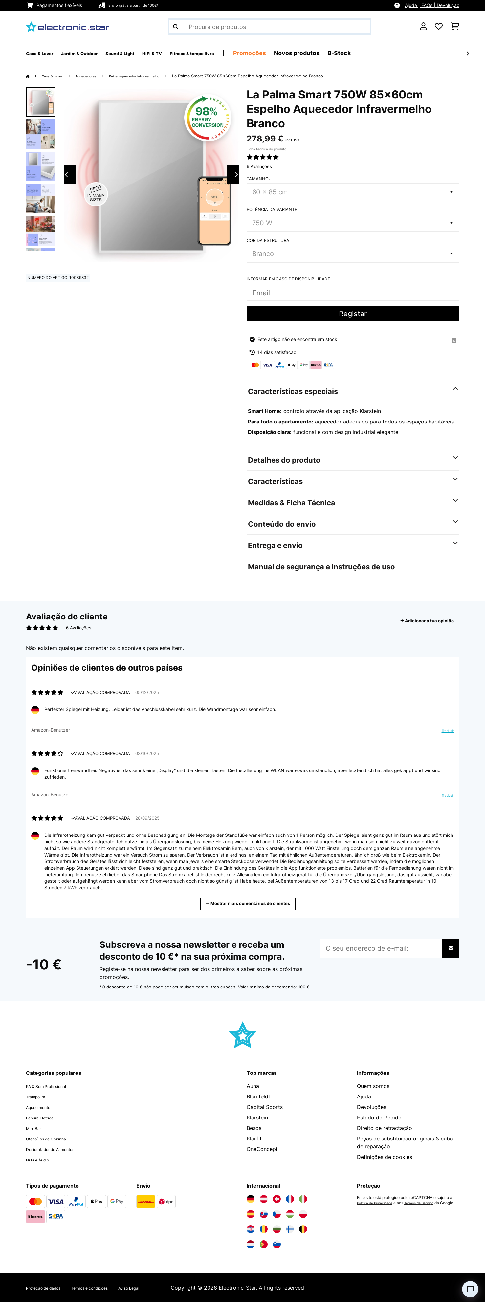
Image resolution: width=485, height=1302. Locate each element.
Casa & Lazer (56, 75)
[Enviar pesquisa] (175, 27)
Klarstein (257, 1117)
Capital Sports (265, 1107)
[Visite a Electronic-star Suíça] (277, 1199)
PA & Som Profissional (53, 1086)
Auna (253, 1086)
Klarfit (254, 1138)
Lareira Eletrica (44, 1117)
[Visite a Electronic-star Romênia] (264, 1229)
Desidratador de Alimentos (59, 1149)
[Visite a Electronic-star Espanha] (250, 1214)
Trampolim (39, 1096)
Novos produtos (352, 53)
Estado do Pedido (379, 1117)
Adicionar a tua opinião (418, 621)
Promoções (305, 53)
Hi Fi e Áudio (42, 1159)
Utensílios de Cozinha (53, 1138)
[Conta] (423, 27)
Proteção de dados (50, 1287)
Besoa (254, 1128)
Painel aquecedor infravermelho (156, 75)
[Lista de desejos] (439, 27)
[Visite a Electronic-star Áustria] (264, 1199)
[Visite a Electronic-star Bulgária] (277, 1229)
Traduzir (444, 733)
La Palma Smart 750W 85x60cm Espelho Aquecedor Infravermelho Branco (276, 75)
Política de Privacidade (378, 1203)
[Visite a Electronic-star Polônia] (303, 1214)
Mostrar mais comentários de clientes (250, 903)
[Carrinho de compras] (455, 27)
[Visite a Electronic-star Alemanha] (250, 1199)
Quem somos (373, 1086)
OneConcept (262, 1149)
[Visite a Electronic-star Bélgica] (303, 1229)
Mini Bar (36, 1128)
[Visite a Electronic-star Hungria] (290, 1214)
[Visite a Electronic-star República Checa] (277, 1214)
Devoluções (371, 1107)
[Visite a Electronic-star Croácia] (250, 1229)
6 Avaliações (259, 166)
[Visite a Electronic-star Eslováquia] (264, 1214)
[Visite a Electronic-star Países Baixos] (250, 1244)
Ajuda (364, 1096)
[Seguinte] (468, 53)
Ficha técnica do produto (266, 149)
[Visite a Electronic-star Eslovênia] (277, 1244)
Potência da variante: (272, 209)
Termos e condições (109, 1287)
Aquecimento (42, 1107)
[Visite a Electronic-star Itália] (303, 1199)
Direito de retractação (384, 1128)
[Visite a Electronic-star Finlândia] (290, 1229)
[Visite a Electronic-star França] (290, 1199)
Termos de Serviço (428, 1203)
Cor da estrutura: (269, 240)
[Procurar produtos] (269, 26)
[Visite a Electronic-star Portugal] (264, 1244)
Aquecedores (96, 75)
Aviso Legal (159, 1287)
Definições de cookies (384, 1157)
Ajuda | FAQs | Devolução (432, 5)
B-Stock (394, 53)
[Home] (34, 75)
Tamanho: (258, 178)
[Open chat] (470, 1289)
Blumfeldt (258, 1096)
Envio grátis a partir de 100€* (140, 5)
